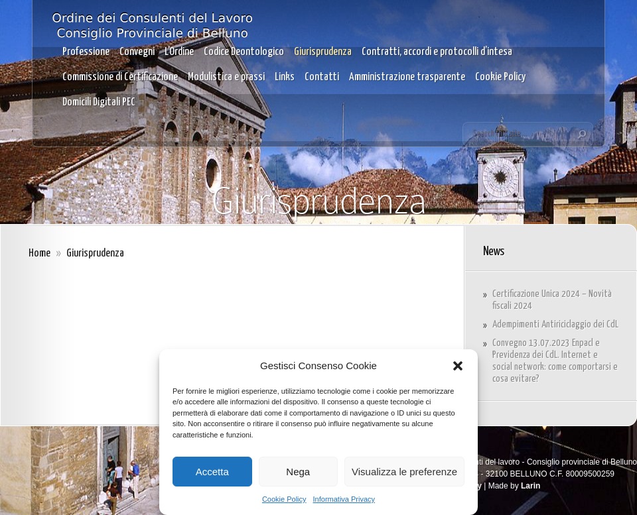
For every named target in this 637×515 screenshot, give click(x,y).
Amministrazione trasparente (407, 77)
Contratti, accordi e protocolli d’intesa (437, 52)
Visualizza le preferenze (404, 471)
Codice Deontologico (244, 52)
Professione (85, 52)
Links (285, 77)
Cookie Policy (284, 499)
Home (39, 253)
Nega (298, 471)
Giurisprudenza (323, 52)
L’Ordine (179, 52)
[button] (457, 365)
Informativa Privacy (344, 499)
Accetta (212, 471)
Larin (530, 485)
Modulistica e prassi (226, 77)
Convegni (137, 52)
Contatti (322, 77)
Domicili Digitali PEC (98, 102)
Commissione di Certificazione (120, 77)
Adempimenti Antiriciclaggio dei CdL (555, 324)
